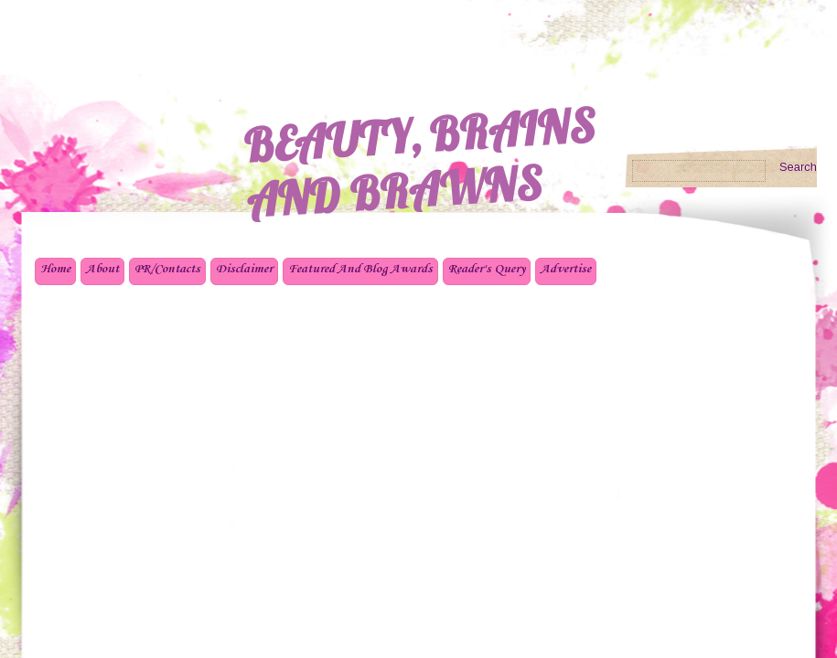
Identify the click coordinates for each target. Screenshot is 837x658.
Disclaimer (244, 269)
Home (55, 269)
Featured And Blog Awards (360, 269)
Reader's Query (486, 269)
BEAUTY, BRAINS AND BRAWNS (418, 162)
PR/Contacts (167, 269)
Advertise (566, 269)
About (102, 269)
